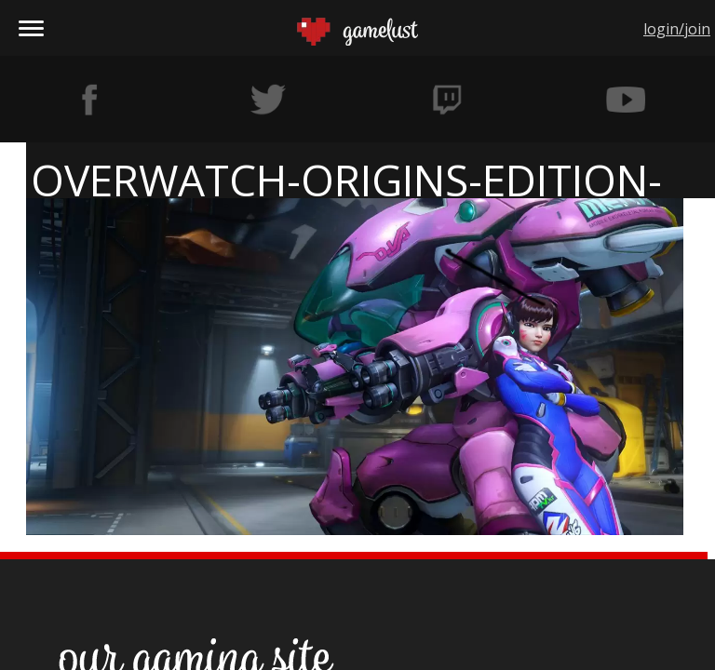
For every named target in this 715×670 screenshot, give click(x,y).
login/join (676, 29)
